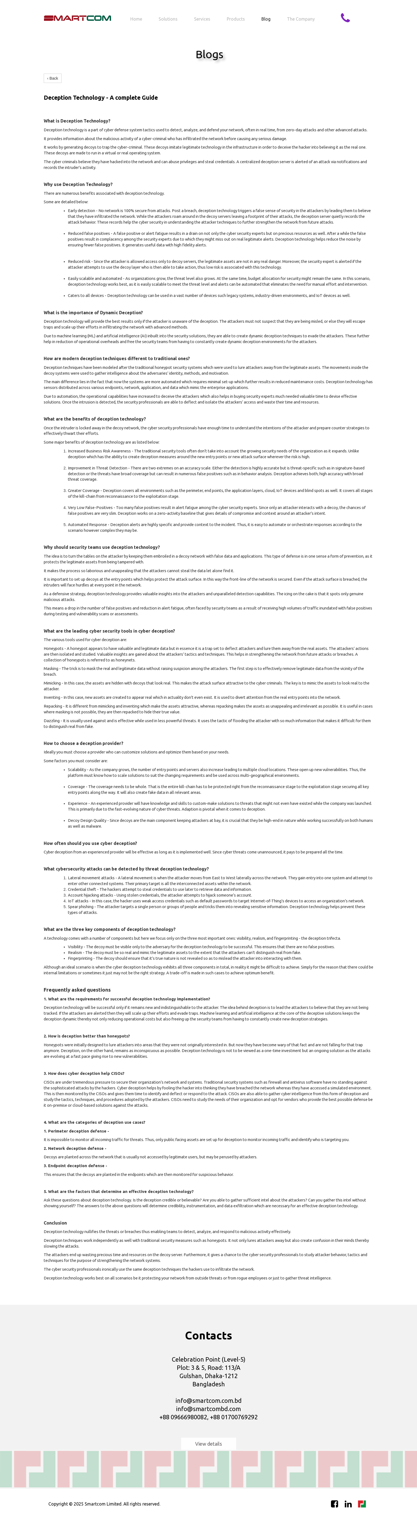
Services (202, 18)
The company (301, 18)
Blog (265, 18)
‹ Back (52, 78)
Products (236, 18)
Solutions (168, 18)
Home (136, 18)
